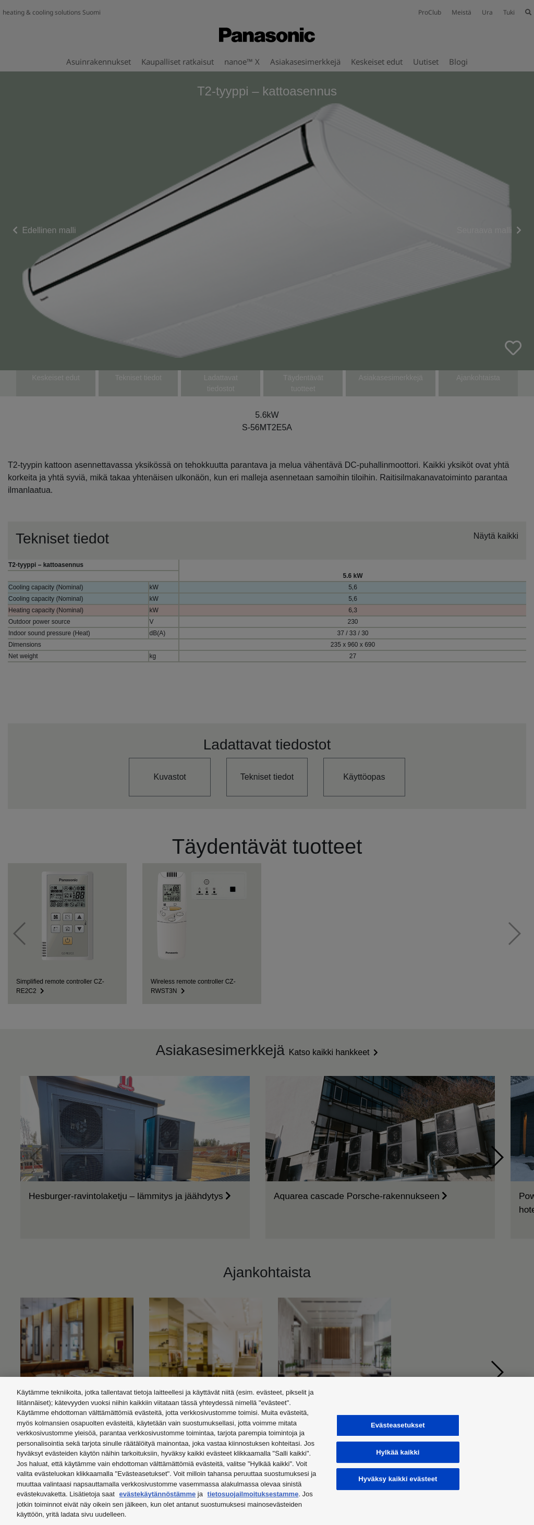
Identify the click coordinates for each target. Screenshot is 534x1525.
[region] (267, 1451)
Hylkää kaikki (397, 1452)
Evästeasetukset (398, 1425)
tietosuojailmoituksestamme (253, 1494)
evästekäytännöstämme (157, 1494)
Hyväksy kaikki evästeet (397, 1479)
